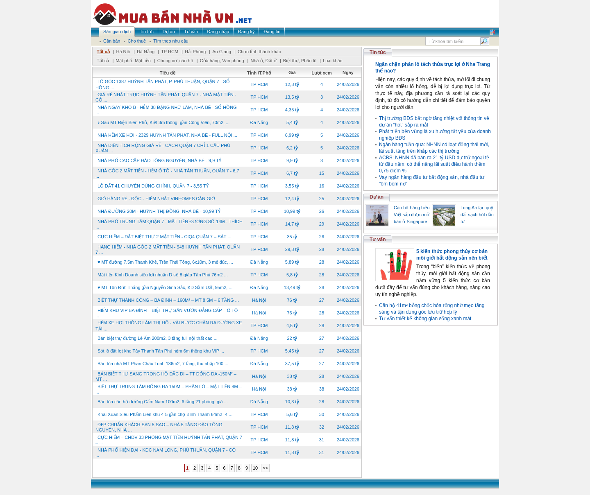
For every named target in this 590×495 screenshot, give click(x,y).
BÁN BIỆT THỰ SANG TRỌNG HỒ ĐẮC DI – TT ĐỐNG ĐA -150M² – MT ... (165, 376)
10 (255, 468)
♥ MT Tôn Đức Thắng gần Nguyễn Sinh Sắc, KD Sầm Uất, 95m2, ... (165, 287)
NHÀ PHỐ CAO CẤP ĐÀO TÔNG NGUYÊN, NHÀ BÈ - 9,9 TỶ (159, 160)
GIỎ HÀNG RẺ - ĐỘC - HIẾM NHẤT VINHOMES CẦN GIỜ (156, 198)
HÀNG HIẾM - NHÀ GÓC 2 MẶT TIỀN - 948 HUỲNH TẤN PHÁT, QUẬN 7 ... (167, 249)
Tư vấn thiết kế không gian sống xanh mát (425, 318)
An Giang (221, 51)
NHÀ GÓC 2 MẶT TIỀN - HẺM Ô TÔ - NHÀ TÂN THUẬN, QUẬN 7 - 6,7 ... (167, 173)
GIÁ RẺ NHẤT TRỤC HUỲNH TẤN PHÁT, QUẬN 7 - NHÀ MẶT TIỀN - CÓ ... (165, 97)
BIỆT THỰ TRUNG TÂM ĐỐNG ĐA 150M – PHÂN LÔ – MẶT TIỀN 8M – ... (168, 389)
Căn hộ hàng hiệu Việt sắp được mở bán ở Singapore (412, 214)
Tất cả (103, 51)
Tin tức (378, 52)
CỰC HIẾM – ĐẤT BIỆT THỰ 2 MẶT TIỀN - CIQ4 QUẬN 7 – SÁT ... (164, 236)
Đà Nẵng (145, 51)
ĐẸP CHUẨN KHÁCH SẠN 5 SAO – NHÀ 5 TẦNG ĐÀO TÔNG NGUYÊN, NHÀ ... (158, 427)
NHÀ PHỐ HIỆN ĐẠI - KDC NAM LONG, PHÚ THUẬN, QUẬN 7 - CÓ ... (165, 453)
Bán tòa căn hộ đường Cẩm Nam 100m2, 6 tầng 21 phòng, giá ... (163, 401)
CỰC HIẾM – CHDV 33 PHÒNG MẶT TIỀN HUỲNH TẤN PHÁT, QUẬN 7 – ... (168, 440)
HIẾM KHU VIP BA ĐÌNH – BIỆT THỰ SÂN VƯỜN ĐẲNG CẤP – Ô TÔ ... (166, 313)
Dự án (377, 197)
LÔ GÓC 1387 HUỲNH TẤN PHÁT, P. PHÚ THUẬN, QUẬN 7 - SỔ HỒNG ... (162, 84)
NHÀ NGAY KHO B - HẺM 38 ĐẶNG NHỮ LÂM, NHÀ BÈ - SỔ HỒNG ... (166, 110)
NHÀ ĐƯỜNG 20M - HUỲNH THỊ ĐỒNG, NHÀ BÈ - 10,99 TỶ (159, 211)
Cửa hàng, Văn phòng (222, 60)
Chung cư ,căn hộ (175, 60)
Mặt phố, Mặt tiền (133, 60)
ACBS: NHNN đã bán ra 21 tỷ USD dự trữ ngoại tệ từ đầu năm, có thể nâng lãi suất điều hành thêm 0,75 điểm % (434, 164)
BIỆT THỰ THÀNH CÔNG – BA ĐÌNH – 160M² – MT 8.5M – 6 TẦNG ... (168, 300)
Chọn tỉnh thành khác (259, 51)
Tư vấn (378, 239)
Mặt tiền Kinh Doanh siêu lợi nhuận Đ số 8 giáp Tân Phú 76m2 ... (163, 274)
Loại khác (332, 60)
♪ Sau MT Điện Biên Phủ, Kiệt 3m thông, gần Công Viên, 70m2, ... (163, 122)
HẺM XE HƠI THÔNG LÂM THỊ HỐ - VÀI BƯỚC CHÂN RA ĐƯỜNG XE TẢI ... (168, 325)
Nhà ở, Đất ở (263, 60)
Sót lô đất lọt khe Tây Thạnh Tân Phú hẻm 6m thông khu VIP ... (161, 350)
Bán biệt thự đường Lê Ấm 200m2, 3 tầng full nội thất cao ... (158, 338)
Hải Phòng (195, 51)
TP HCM (169, 51)
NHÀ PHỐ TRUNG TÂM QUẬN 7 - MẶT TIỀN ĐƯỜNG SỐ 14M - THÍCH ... (169, 224)
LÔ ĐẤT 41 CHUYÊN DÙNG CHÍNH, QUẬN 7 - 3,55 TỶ (153, 185)
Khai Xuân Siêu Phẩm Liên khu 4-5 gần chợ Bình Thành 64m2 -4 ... (165, 414)
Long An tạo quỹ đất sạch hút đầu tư (477, 214)
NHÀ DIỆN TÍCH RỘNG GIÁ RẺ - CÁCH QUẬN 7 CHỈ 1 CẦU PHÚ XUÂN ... (162, 148)
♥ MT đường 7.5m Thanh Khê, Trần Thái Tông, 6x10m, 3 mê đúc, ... (165, 262)
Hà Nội (123, 51)
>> (265, 468)
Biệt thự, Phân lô (300, 60)
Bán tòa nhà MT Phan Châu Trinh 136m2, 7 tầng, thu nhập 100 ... (163, 363)
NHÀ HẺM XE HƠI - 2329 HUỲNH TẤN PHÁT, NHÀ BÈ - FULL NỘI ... (167, 135)
